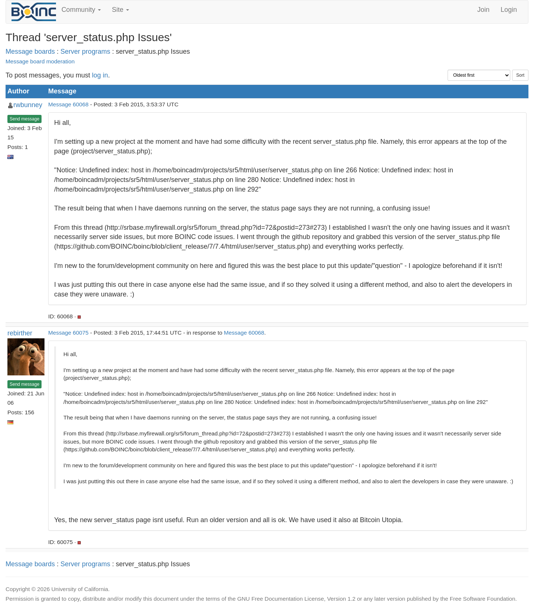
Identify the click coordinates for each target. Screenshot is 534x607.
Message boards (30, 51)
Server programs (85, 51)
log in (100, 75)
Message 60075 (68, 332)
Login (509, 9)
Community (81, 9)
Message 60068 (68, 104)
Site (120, 9)
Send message (24, 119)
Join (483, 9)
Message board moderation (40, 61)
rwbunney (27, 105)
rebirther (19, 333)
